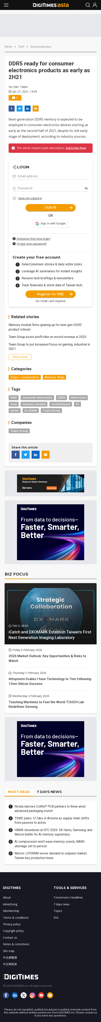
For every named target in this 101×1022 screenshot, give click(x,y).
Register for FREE (55, 294)
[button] (50, 224)
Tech (21, 46)
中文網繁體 (10, 957)
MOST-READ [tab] (19, 792)
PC (77, 404)
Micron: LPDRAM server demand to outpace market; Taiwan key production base (51, 855)
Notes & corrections (16, 944)
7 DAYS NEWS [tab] (49, 792)
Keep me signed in (30, 198)
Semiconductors (40, 46)
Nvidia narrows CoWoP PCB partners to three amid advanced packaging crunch (50, 809)
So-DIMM (30, 410)
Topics (58, 911)
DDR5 (61, 397)
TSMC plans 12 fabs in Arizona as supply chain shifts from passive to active (52, 820)
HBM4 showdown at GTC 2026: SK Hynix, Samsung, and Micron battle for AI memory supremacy (53, 832)
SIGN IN (59, 207)
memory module (34, 404)
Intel (13, 404)
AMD (13, 397)
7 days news (62, 904)
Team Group (51, 410)
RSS (56, 917)
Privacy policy (11, 924)
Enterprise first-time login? (33, 239)
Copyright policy (13, 931)
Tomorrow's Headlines (68, 897)
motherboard (60, 404)
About (7, 897)
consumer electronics (37, 397)
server (14, 410)
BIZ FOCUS (16, 574)
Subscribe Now (76, 148)
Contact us (10, 937)
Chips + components (24, 377)
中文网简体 (10, 964)
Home (8, 46)
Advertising (10, 904)
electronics (78, 397)
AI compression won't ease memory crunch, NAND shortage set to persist (50, 844)
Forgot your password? (32, 244)
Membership (11, 911)
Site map (8, 951)
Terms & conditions (16, 917)
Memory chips (54, 377)
